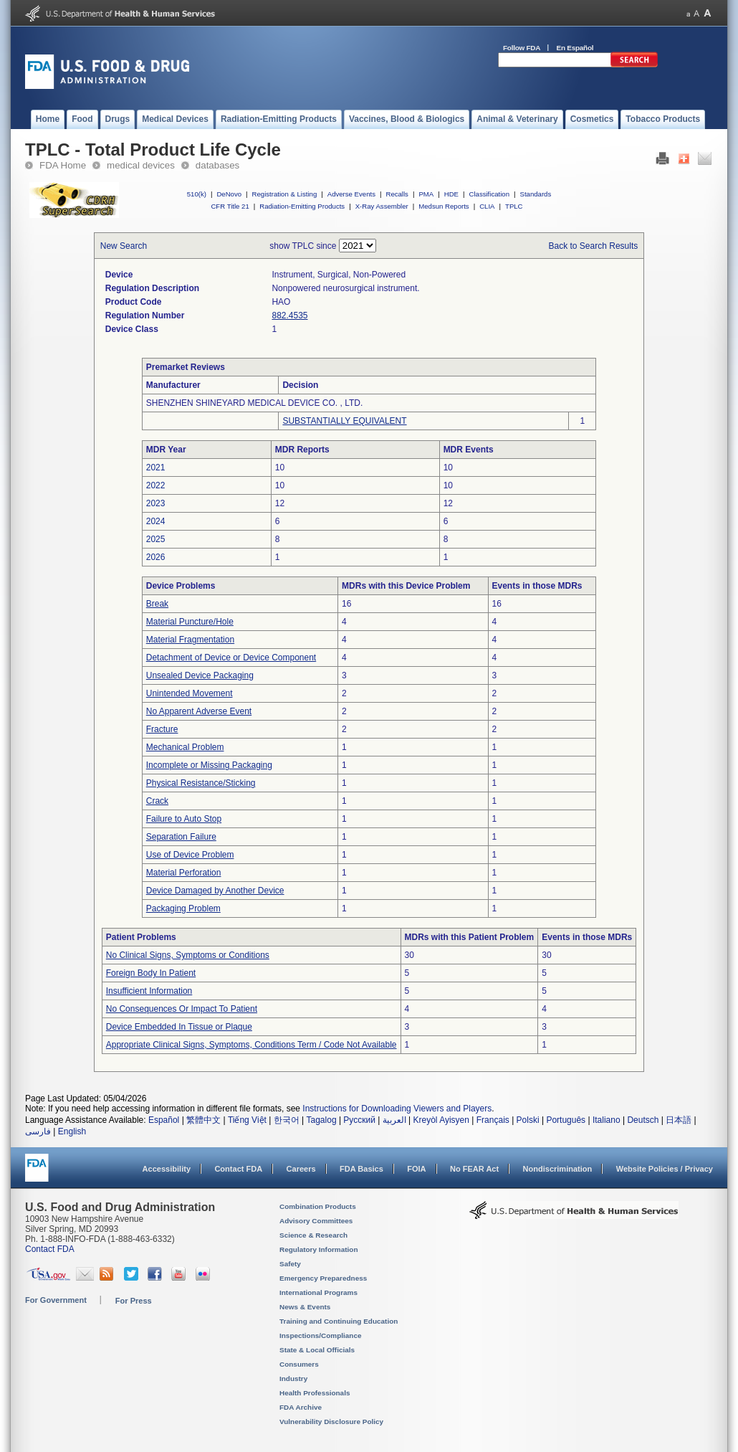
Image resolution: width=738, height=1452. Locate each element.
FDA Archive (300, 1407)
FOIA (416, 1168)
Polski (528, 1120)
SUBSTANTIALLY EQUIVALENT (344, 421)
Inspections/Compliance (320, 1335)
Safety (290, 1264)
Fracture (162, 729)
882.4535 (289, 315)
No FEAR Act (474, 1168)
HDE (451, 194)
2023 (156, 503)
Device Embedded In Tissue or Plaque (179, 1027)
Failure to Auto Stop (183, 819)
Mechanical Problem (185, 747)
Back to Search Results (593, 246)
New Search (123, 246)
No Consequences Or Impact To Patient (181, 1009)
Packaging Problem (183, 908)
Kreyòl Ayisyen (441, 1120)
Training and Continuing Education (338, 1321)
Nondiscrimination (558, 1168)
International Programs (318, 1292)
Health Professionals (314, 1393)
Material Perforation (183, 873)
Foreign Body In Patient (151, 973)
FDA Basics (361, 1168)
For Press (133, 1300)
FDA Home (62, 165)
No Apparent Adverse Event (198, 711)
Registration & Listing (284, 194)
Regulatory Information (318, 1249)
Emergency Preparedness (323, 1278)
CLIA (486, 206)
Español (163, 1120)
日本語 (678, 1120)
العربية (394, 1120)
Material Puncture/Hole (190, 622)
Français (492, 1120)
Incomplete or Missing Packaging (209, 765)
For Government (56, 1300)
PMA (425, 194)
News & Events (304, 1307)
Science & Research (313, 1235)
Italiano (606, 1120)
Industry (293, 1378)
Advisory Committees (316, 1221)
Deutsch (642, 1120)
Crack (157, 801)
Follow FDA (521, 48)
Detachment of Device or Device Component (231, 658)
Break (157, 604)
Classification (489, 194)
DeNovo (228, 194)
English (72, 1131)
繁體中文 (203, 1120)
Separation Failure (181, 837)
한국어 (286, 1120)
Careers (301, 1168)
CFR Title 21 (230, 206)
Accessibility (167, 1168)
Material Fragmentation (190, 640)
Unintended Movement (189, 693)
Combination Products (317, 1206)
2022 (156, 485)
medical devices (141, 165)
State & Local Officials (317, 1350)
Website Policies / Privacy (664, 1168)
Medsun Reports (443, 206)
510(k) (196, 194)
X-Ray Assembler (381, 206)
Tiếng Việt (247, 1120)
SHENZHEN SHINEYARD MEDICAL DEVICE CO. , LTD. (254, 403)
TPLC (514, 206)
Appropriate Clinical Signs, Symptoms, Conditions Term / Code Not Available (251, 1045)
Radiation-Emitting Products (302, 206)
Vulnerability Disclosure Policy (331, 1421)
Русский (359, 1120)
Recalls (396, 194)
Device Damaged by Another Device (215, 891)
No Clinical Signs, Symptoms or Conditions (187, 955)
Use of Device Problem (190, 855)
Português (565, 1120)
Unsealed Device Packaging (200, 675)
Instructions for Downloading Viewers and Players (397, 1109)
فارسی (38, 1131)
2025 (156, 539)
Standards (536, 194)
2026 (156, 557)
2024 (156, 521)
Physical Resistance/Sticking (201, 783)
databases (217, 165)
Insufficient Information (149, 991)
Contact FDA (238, 1168)
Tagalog (322, 1120)
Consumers (299, 1364)
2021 (156, 467)
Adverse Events (351, 194)
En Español (575, 48)
